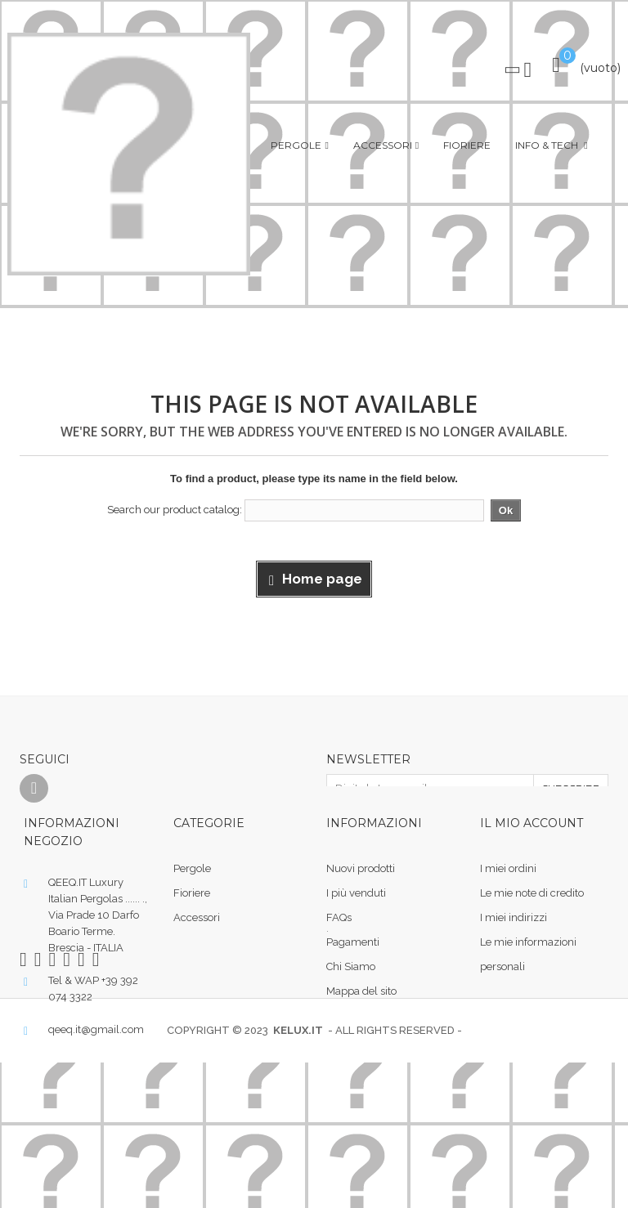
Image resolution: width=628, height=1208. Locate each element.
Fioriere (191, 913)
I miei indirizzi (513, 938)
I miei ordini (508, 889)
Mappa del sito (361, 1011)
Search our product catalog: (174, 509)
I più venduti (356, 913)
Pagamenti (352, 962)
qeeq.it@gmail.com (96, 1050)
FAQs (339, 938)
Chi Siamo (350, 987)
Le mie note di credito (532, 913)
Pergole (192, 889)
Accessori (196, 938)
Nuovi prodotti (360, 889)
